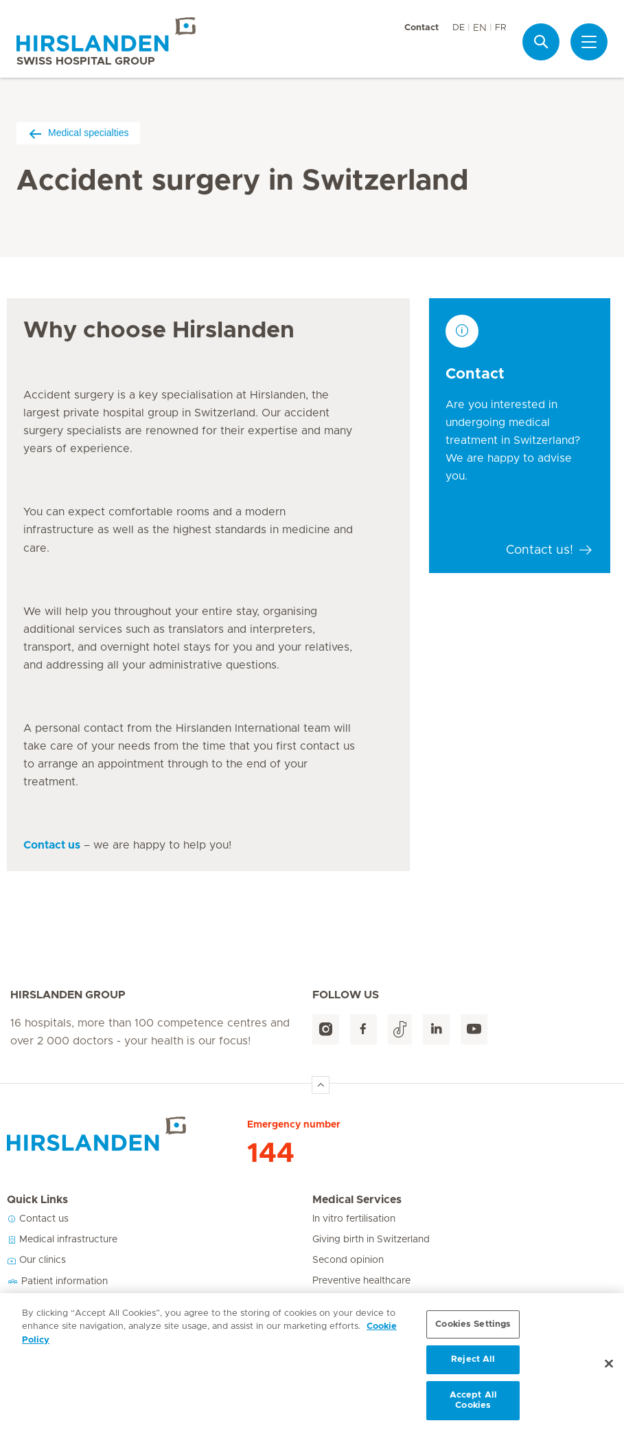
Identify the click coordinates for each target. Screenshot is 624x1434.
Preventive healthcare (361, 1281)
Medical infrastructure (62, 1239)
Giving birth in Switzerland (371, 1239)
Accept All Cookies (473, 1405)
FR (500, 27)
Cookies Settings (473, 1329)
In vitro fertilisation (353, 1219)
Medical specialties (78, 133)
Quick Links (37, 1199)
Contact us (38, 1219)
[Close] (609, 1369)
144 (270, 1153)
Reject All (473, 1364)
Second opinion (348, 1260)
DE (458, 27)
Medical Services (357, 1199)
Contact (421, 27)
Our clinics (36, 1260)
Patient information (57, 1281)
